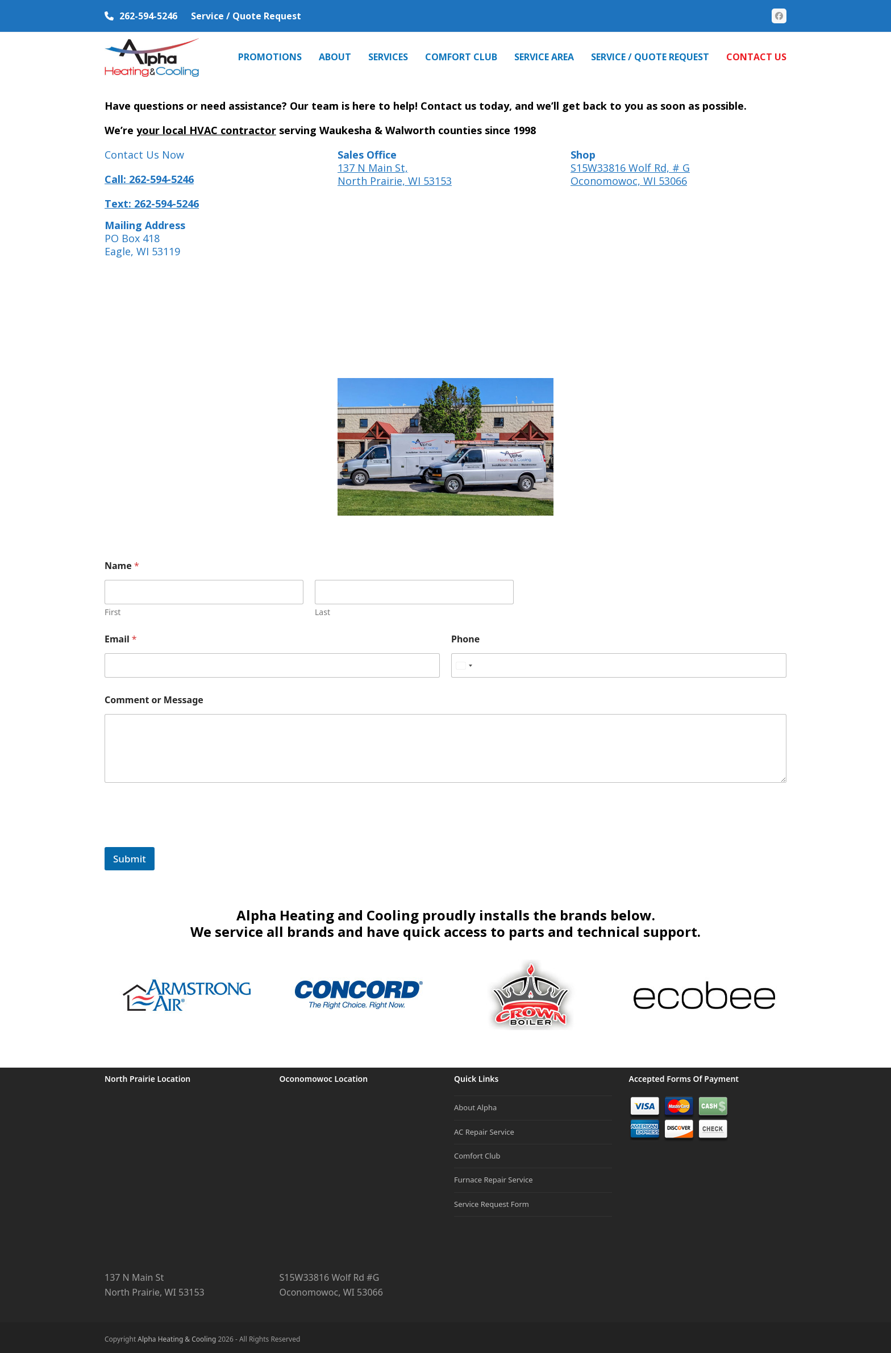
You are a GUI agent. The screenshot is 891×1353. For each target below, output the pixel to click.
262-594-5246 (148, 16)
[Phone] (618, 662)
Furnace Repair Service (493, 1176)
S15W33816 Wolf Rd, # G (630, 164)
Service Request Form (491, 1200)
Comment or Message (154, 696)
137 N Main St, (373, 164)
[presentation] (191, 835)
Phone (465, 635)
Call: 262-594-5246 (149, 175)
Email (121, 635)
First (112, 608)
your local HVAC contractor (206, 126)
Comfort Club (477, 1152)
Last (322, 608)
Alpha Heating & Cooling (177, 1335)
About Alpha (475, 1104)
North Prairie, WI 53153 (395, 177)
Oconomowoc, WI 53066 (629, 177)
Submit (129, 854)
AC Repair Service (484, 1128)
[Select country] (463, 662)
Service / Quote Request (246, 16)
